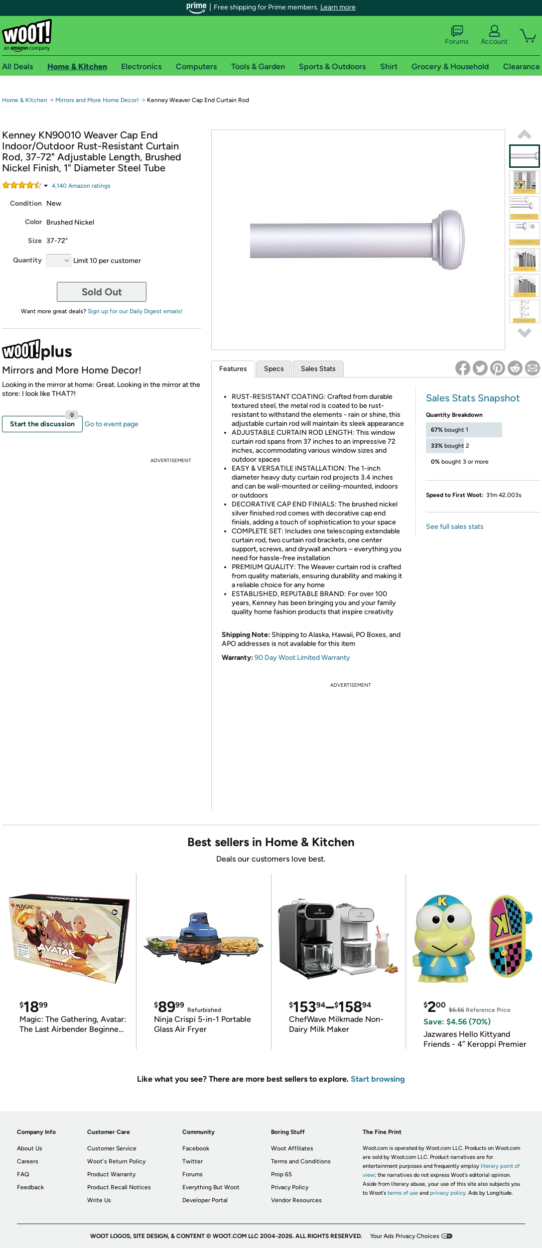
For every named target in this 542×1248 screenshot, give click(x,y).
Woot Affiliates (292, 1148)
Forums (457, 35)
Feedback (30, 1187)
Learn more (338, 7)
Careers (27, 1161)
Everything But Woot (211, 1187)
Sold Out (102, 292)
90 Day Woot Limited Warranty (302, 657)
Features (233, 369)
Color (33, 222)
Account (494, 35)
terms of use (403, 1193)
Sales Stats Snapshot (473, 398)
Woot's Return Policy (116, 1161)
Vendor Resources (296, 1200)
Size (35, 241)
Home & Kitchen (24, 100)
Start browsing (378, 1079)
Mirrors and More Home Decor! (97, 100)
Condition (26, 203)
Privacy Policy (289, 1187)
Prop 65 (281, 1174)
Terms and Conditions (301, 1161)
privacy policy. (448, 1193)
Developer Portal (205, 1200)
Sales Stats (318, 369)
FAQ (23, 1174)
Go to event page (111, 424)
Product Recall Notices (119, 1187)
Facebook (195, 1148)
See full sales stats (455, 526)
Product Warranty (111, 1174)
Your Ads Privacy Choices (404, 1236)
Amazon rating (81, 185)
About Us (29, 1148)
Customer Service (111, 1148)
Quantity (27, 260)
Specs (274, 369)
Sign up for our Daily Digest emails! (135, 311)
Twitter (192, 1161)
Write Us (99, 1200)
